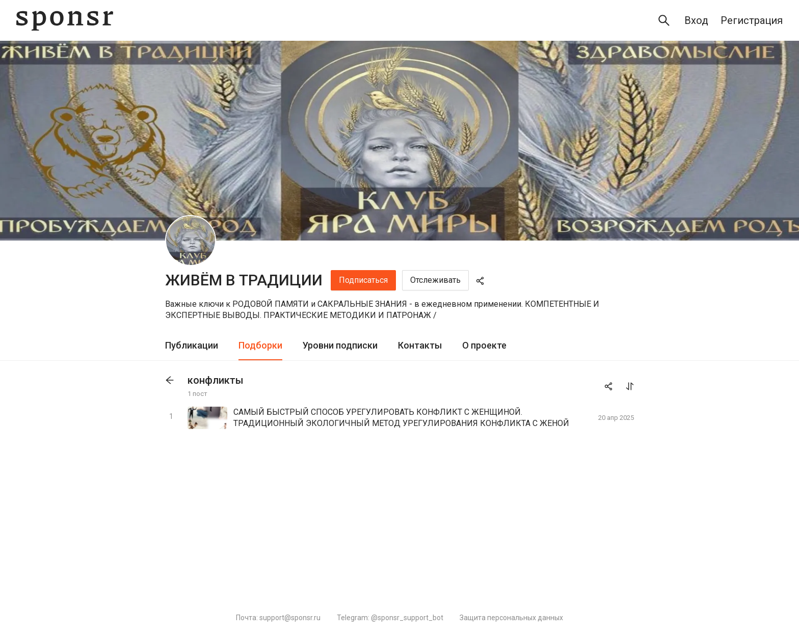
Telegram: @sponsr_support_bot (390, 618)
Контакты (420, 345)
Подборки (260, 345)
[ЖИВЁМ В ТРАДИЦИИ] (190, 240)
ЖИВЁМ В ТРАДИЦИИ (244, 280)
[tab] (191, 345)
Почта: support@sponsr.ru (278, 618)
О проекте (484, 345)
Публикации (191, 345)
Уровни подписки (340, 345)
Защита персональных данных (511, 618)
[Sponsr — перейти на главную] (64, 21)
